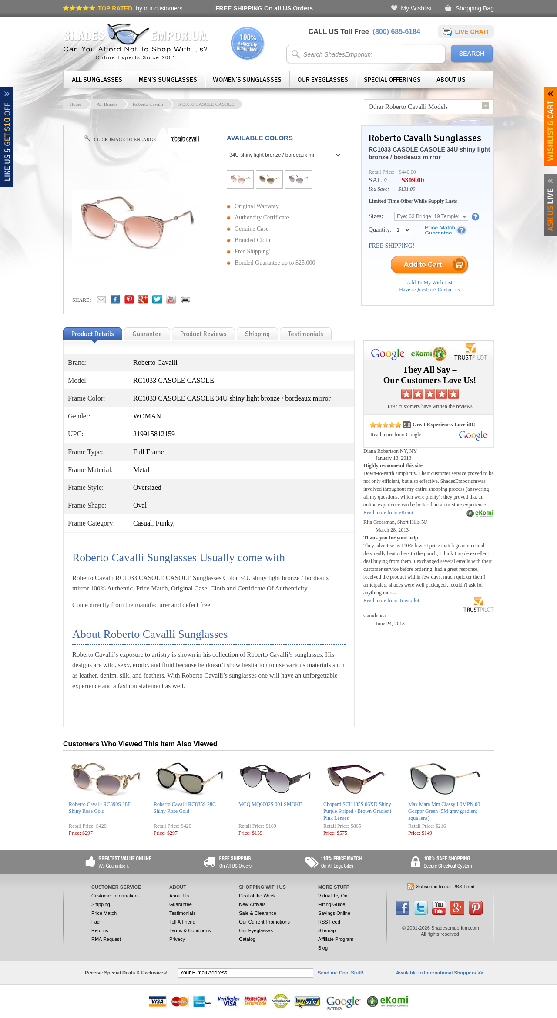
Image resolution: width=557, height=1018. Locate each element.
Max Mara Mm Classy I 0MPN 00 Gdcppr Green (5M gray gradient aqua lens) (444, 811)
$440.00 (407, 172)
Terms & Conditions (190, 930)
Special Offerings (392, 80)
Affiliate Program (335, 939)
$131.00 (406, 189)
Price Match (104, 913)
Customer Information (114, 895)
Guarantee (180, 904)
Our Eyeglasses (322, 80)
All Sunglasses (97, 80)
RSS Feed (329, 921)
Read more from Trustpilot (391, 600)
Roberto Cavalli (148, 104)
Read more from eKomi (388, 512)
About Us (451, 80)
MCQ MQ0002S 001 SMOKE (270, 804)
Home (75, 104)
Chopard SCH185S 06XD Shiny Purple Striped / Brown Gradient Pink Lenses (357, 811)
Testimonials (182, 913)
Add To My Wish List (430, 283)
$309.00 (412, 180)
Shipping (100, 904)
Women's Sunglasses (247, 80)
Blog (323, 948)
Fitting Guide (331, 904)
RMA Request (106, 939)
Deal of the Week (257, 895)
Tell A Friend (182, 921)
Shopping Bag (475, 8)
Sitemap (327, 930)
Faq (95, 921)
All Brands (107, 104)
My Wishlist (416, 8)
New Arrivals (252, 904)
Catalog (247, 939)
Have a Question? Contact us (429, 290)
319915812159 (154, 434)
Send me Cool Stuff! (340, 972)
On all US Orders (264, 8)
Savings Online (334, 913)
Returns (99, 930)
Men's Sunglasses (167, 80)
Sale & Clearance (257, 913)
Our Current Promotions (264, 921)
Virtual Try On (332, 895)
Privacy (177, 939)
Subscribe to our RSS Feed (445, 886)
